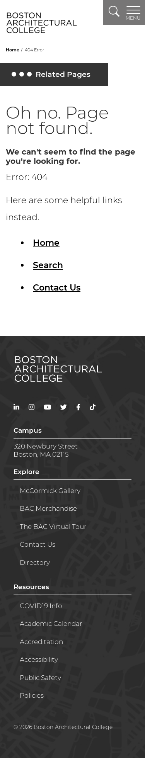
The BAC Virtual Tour (53, 526)
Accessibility (39, 659)
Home (13, 50)
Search (48, 265)
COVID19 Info (41, 606)
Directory (35, 562)
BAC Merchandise (48, 508)
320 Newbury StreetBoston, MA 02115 (46, 450)
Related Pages (52, 76)
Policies (32, 695)
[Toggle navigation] (133, 12)
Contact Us (56, 287)
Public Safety (40, 678)
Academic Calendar (51, 623)
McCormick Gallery (50, 491)
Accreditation (41, 642)
